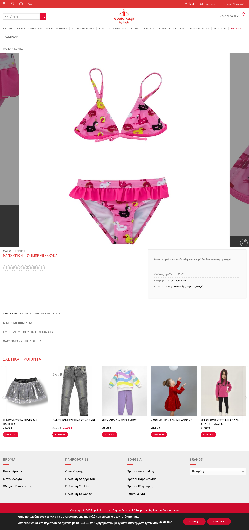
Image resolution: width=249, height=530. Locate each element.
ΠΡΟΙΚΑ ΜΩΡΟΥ (199, 28)
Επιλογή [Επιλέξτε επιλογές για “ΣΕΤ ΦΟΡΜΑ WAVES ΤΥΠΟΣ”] (109, 434)
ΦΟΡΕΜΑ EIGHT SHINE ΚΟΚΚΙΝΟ (172, 420)
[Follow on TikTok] (193, 4)
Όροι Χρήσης (74, 471)
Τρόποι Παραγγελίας (141, 479)
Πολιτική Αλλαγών (78, 494)
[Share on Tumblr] (41, 268)
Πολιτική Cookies (77, 486)
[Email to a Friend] (27, 268)
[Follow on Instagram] (190, 4)
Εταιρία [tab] (57, 313)
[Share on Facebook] (6, 268)
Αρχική (7, 28)
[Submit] (43, 16)
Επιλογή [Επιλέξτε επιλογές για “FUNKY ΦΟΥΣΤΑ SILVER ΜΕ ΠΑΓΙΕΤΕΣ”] (11, 434)
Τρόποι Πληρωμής (140, 486)
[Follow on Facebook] (186, 4)
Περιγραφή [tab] (10, 313)
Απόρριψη (219, 521)
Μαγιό (199, 286)
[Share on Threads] (20, 268)
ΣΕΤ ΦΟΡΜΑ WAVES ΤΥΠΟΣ (119, 420)
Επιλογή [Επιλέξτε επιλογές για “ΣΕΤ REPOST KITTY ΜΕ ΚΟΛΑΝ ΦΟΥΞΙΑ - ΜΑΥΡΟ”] (208, 434)
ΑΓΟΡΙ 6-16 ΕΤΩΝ (83, 28)
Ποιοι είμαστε (13, 471)
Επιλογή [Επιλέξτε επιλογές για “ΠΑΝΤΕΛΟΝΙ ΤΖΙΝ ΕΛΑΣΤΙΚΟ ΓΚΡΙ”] (60, 434)
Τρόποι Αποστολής (140, 471)
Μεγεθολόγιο (12, 479)
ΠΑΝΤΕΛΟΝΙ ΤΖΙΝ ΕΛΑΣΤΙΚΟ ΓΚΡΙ (73, 420)
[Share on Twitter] (13, 268)
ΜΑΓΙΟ (236, 28)
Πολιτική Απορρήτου (80, 479)
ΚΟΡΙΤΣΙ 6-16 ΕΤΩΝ (171, 28)
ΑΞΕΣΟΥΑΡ (11, 36)
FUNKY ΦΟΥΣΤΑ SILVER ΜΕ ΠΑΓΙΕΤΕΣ (20, 422)
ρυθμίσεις (164, 522)
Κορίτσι (18, 48)
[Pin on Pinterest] (34, 268)
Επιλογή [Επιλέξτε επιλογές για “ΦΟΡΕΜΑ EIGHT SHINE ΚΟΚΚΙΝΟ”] (159, 434)
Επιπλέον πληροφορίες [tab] (34, 313)
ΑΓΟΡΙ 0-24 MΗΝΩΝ (29, 28)
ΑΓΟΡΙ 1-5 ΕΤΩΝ (57, 28)
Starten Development (166, 510)
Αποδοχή (194, 521)
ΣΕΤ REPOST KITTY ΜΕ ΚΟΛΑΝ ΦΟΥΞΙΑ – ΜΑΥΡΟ (220, 422)
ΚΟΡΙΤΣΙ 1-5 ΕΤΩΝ (143, 28)
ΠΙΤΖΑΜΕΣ (220, 28)
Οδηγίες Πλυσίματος (17, 486)
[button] (208, 4)
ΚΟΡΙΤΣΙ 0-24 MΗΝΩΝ (113, 28)
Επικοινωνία (136, 494)
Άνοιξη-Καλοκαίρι (175, 286)
